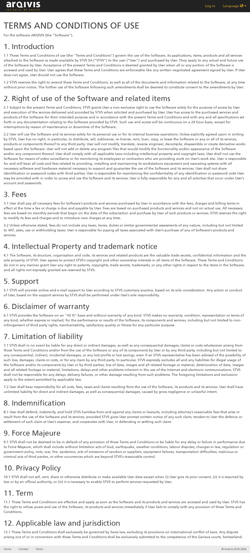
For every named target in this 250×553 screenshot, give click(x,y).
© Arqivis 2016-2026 (233, 549)
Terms (39, 549)
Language (234, 6)
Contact (23, 549)
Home (7, 549)
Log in (210, 6)
